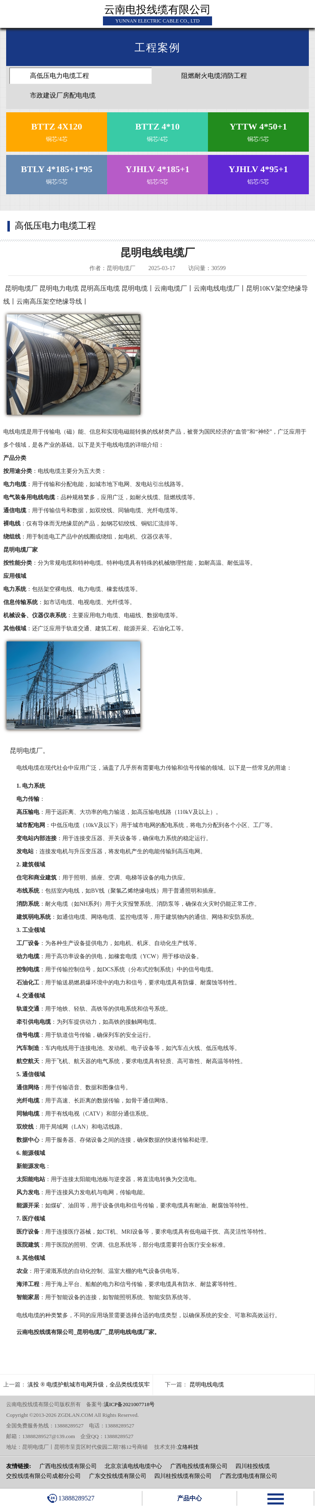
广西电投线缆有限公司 (68, 1466)
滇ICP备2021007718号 (129, 1404)
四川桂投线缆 (252, 1466)
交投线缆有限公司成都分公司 (43, 1476)
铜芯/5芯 (258, 130)
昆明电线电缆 (206, 1385)
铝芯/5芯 (157, 173)
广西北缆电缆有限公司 (248, 1476)
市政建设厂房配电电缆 (63, 95)
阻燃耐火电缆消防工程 (214, 75)
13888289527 (70, 1498)
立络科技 (188, 1447)
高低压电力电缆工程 (59, 75)
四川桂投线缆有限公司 (183, 1476)
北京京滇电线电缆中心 (133, 1466)
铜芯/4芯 (56, 130)
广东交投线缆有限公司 (117, 1476)
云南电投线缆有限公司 (157, 10)
